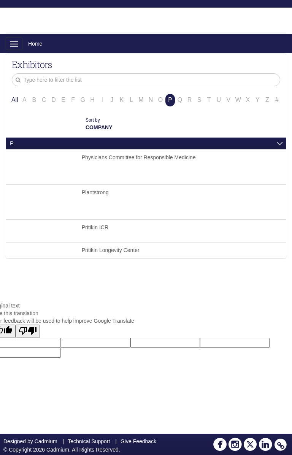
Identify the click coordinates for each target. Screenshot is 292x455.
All (14, 100)
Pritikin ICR (95, 227)
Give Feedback (138, 441)
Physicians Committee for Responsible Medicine (139, 157)
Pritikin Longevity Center (111, 250)
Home (35, 44)
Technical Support (89, 441)
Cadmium (46, 441)
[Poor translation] (28, 331)
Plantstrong (95, 192)
